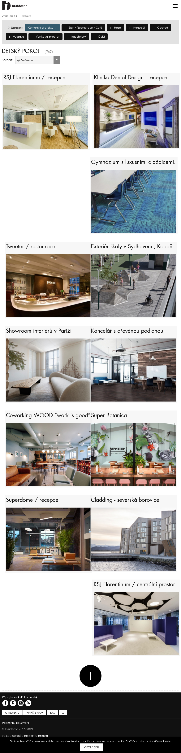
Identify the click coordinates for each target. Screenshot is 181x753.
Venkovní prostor (46, 36)
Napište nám (35, 726)
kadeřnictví (79, 36)
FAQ (52, 726)
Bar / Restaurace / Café (84, 27)
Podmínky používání (16, 736)
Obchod (163, 27)
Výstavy (17, 36)
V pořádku (91, 747)
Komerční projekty (43, 27)
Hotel (117, 27)
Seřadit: (7, 60)
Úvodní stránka (9, 16)
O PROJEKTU (12, 726)
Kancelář (139, 27)
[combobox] (37, 60)
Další (102, 36)
